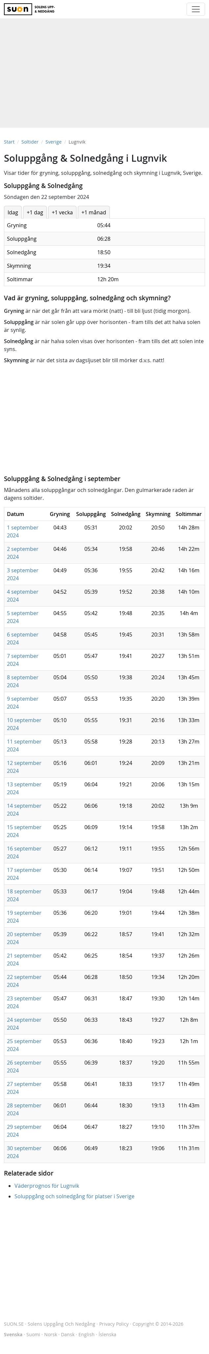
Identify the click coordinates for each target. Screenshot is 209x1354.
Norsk (50, 1334)
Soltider (30, 142)
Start (9, 142)
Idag (13, 212)
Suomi (33, 1334)
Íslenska (107, 1334)
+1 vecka (62, 212)
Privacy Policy (114, 1324)
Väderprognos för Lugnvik (47, 1185)
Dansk (68, 1334)
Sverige (53, 142)
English (86, 1334)
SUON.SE (49, 1324)
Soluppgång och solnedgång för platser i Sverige (74, 1196)
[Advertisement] (104, 70)
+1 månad (93, 212)
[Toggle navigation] (196, 9)
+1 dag (35, 212)
